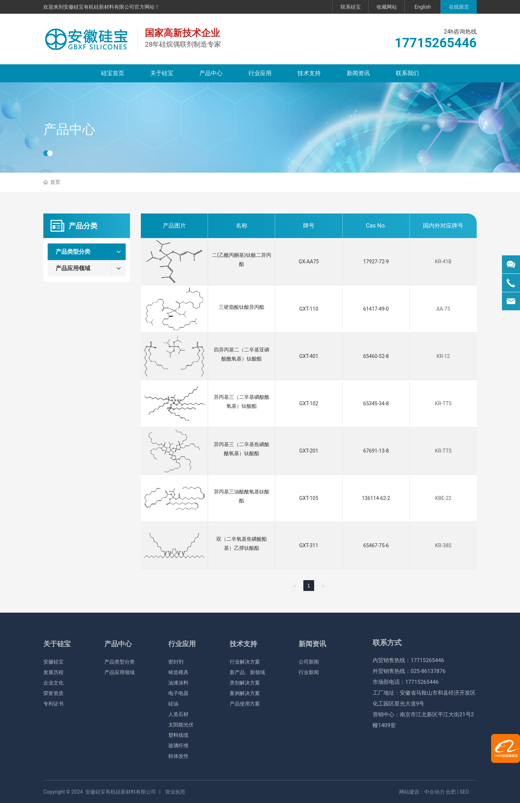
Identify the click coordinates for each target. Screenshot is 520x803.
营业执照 (175, 792)
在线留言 (459, 7)
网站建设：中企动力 (422, 792)
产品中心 (69, 143)
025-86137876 (428, 671)
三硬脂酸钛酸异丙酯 (241, 307)
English (423, 7)
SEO (464, 792)
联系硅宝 (351, 7)
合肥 (451, 792)
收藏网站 (387, 7)
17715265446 (436, 43)
